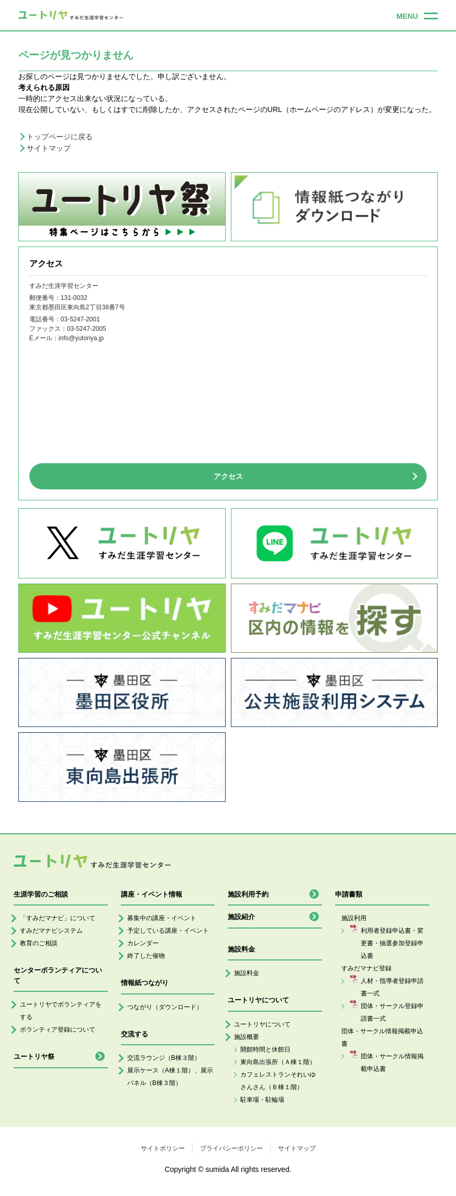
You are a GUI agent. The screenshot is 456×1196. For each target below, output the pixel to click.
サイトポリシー (163, 1148)
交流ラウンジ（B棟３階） (164, 1057)
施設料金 (246, 973)
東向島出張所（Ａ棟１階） (278, 1062)
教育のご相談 (39, 943)
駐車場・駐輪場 (262, 1099)
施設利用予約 (248, 894)
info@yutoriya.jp (81, 338)
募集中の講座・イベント (161, 918)
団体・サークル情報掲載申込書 (392, 1062)
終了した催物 (146, 955)
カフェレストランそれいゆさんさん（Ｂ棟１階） (278, 1081)
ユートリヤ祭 (34, 1056)
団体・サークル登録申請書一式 (392, 1012)
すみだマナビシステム (51, 930)
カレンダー (143, 943)
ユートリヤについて (262, 1024)
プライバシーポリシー (231, 1148)
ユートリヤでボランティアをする (61, 1011)
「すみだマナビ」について (57, 918)
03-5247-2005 (86, 328)
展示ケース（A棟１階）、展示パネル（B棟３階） (170, 1077)
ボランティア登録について (57, 1029)
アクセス (228, 476)
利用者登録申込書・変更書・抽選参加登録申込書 (392, 943)
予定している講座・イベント (168, 930)
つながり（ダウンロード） (165, 1007)
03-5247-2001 (80, 319)
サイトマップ (49, 148)
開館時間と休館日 (265, 1049)
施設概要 (246, 1037)
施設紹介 (241, 917)
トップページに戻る (60, 136)
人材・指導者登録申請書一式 (392, 987)
